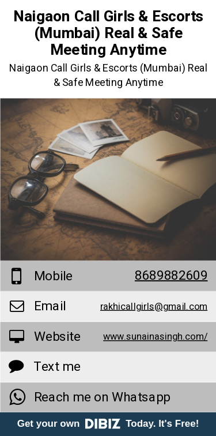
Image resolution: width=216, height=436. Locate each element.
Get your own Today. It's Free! (108, 423)
